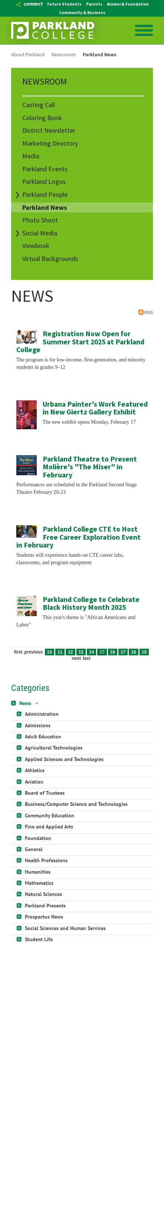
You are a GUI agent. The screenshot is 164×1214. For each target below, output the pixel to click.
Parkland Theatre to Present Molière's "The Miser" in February (90, 466)
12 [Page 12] (70, 652)
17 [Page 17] (123, 652)
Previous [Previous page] (33, 652)
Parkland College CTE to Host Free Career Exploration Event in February (78, 537)
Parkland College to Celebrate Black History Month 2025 (91, 603)
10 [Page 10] (49, 652)
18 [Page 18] (133, 652)
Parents (94, 4)
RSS (145, 312)
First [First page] (18, 652)
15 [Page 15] (101, 652)
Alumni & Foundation (128, 4)
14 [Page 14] (91, 652)
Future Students (64, 4)
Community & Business (82, 12)
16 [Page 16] (112, 652)
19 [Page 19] (144, 652)
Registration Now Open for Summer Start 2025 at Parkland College (80, 341)
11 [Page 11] (60, 652)
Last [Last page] (87, 658)
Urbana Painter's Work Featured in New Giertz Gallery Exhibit (95, 408)
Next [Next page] (76, 658)
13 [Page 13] (81, 652)
